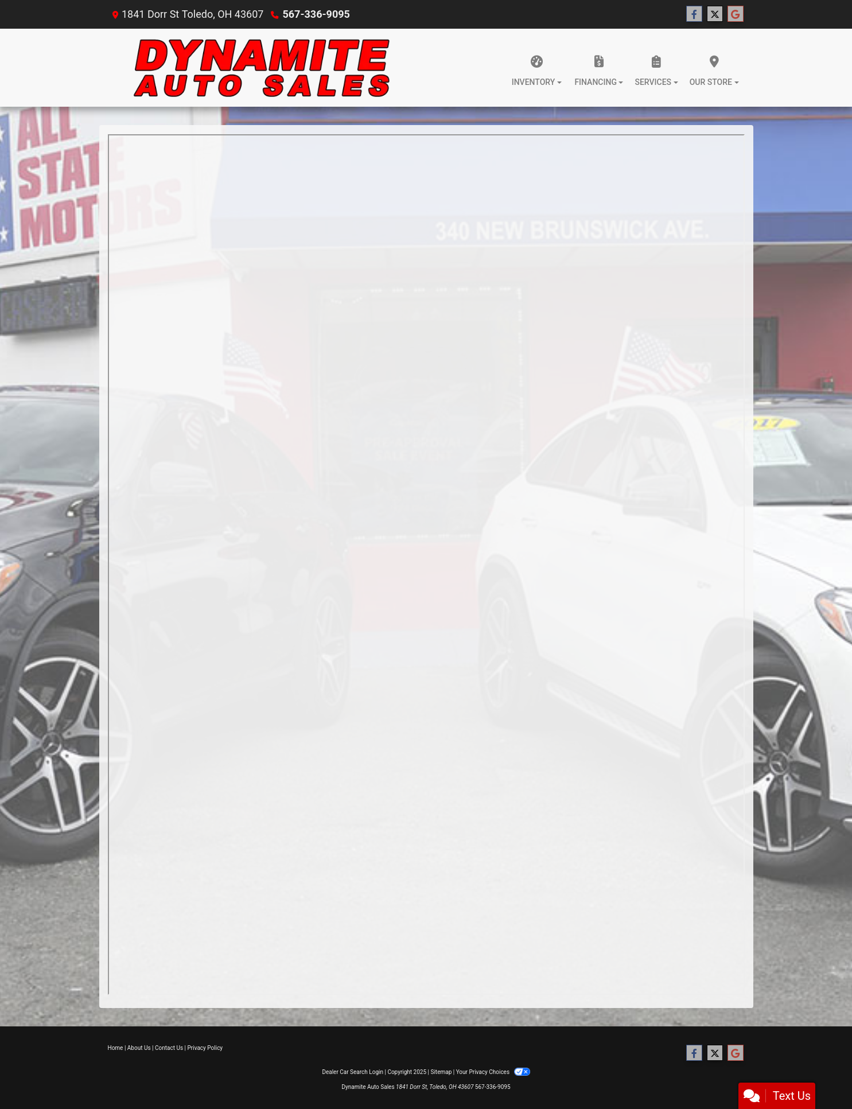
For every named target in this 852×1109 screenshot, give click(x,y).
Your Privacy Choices (493, 1072)
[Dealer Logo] (261, 67)
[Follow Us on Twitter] (715, 14)
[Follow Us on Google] (735, 14)
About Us (139, 1048)
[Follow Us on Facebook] (694, 14)
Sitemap (441, 1072)
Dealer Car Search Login (352, 1072)
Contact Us (169, 1048)
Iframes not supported (426, 564)
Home (115, 1048)
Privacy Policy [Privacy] (205, 1048)
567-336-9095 (315, 14)
